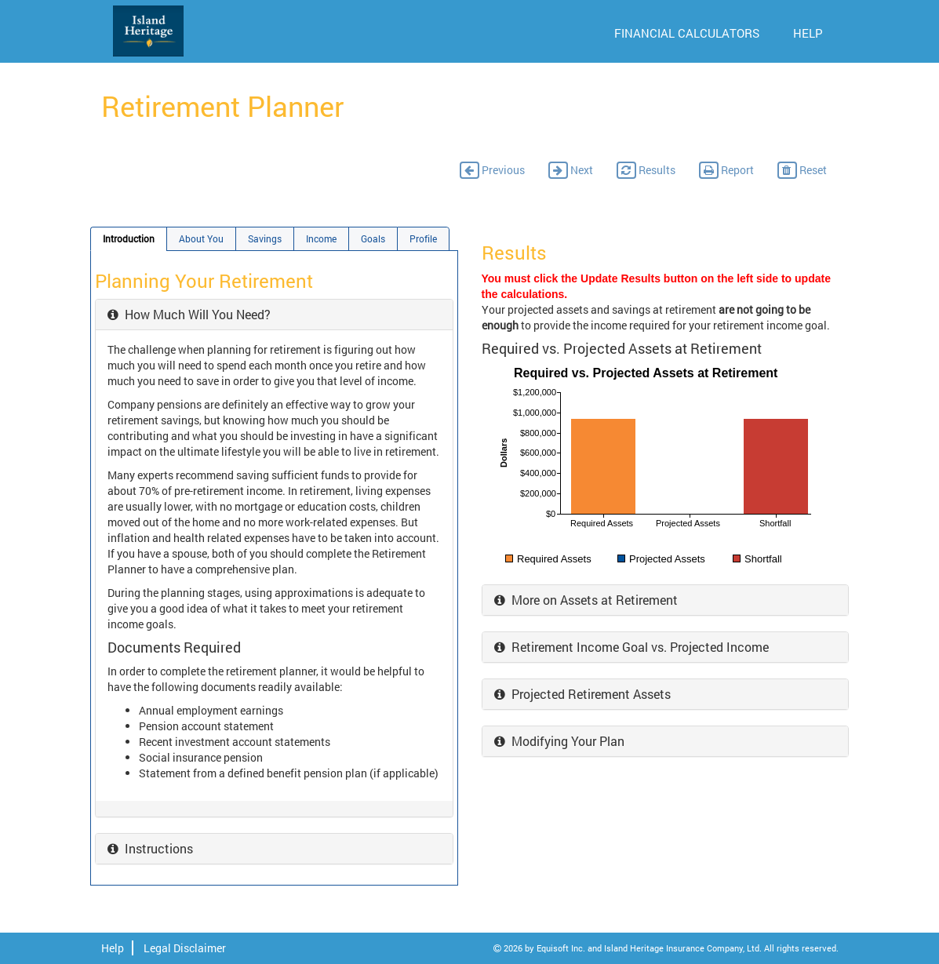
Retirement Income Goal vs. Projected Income (631, 646)
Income (321, 239)
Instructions (150, 848)
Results (646, 170)
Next (570, 170)
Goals (373, 239)
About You (201, 239)
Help (112, 947)
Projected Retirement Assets (582, 694)
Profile (423, 239)
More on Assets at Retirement (586, 599)
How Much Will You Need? (189, 314)
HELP (808, 33)
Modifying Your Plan (559, 741)
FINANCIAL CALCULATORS (686, 33)
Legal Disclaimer (185, 947)
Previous (492, 170)
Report (726, 170)
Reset (802, 170)
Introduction (129, 239)
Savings (265, 239)
